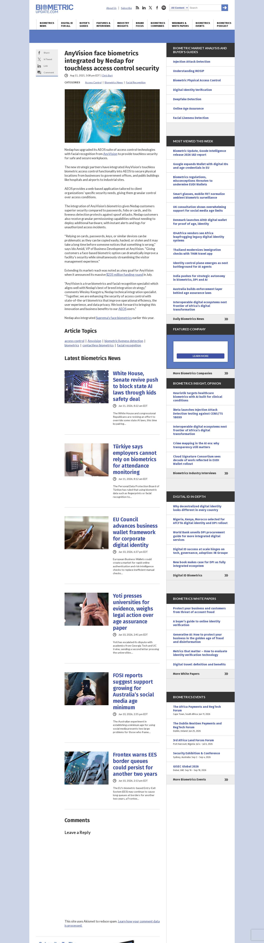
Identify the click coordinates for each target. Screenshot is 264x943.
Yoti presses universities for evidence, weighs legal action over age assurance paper (133, 612)
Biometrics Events (203, 24)
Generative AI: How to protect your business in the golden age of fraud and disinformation (198, 638)
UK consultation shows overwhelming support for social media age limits (199, 208)
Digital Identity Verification (192, 90)
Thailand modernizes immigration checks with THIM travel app (197, 251)
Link (46, 65)
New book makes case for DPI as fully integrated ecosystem (199, 564)
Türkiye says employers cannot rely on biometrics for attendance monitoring (135, 459)
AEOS (122, 309)
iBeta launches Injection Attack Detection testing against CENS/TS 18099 (198, 413)
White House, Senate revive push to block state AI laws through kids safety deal (135, 386)
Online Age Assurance (188, 108)
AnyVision (110, 154)
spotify (163, 7)
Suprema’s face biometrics (114, 318)
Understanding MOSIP (188, 71)
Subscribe (126, 8)
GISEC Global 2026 (200, 768)
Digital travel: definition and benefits (199, 664)
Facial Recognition (136, 82)
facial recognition (129, 345)
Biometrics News (47, 24)
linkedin (144, 7)
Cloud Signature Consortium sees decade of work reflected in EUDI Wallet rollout (197, 460)
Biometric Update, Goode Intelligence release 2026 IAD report (199, 152)
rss (137, 7)
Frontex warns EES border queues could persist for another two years (135, 764)
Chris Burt (107, 75)
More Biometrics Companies (192, 373)
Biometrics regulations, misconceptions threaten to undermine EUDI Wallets (192, 180)
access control (74, 341)
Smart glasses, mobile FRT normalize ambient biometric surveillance (199, 195)
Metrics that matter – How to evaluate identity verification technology (200, 653)
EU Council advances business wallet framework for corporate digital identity (135, 532)
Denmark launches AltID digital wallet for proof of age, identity (200, 221)
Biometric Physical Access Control (197, 80)
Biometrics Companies (158, 24)
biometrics (72, 345)
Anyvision (94, 341)
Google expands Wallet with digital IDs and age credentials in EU (200, 165)
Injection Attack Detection (191, 61)
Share (47, 52)
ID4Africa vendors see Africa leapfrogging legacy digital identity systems (198, 236)
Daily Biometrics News (188, 319)
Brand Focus (140, 24)
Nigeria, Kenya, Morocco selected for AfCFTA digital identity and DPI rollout (200, 521)
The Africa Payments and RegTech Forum (200, 710)
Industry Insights (123, 24)
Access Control (93, 82)
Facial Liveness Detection (191, 118)
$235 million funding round (124, 274)
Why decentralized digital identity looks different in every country (197, 508)
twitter (150, 7)
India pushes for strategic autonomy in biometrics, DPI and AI (199, 277)
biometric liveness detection (123, 341)
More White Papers (186, 674)
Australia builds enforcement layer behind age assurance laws (197, 290)
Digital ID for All (67, 24)
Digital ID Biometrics (187, 575)
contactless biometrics (98, 345)
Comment (49, 72)
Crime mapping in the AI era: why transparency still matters (196, 445)
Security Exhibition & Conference (200, 755)
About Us (111, 8)
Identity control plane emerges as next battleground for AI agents (200, 264)
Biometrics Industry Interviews (194, 473)
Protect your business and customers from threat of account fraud (199, 610)
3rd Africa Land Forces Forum (200, 742)
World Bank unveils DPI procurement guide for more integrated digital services (199, 536)
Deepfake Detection (187, 99)
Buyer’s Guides (85, 24)
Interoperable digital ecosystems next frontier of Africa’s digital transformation (200, 305)
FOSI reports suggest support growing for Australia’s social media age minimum (133, 691)
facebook (157, 7)
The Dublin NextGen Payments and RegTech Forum (200, 727)
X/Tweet (48, 59)
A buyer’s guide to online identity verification (196, 623)
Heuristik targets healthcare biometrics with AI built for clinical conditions (197, 396)
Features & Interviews (103, 24)
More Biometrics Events (189, 779)
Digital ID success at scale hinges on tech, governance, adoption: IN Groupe (200, 551)
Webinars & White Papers (180, 24)
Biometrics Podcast (224, 24)
